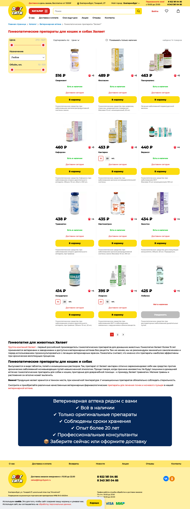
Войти (155, 11)
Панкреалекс (147, 80)
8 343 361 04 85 (174, 4)
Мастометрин (105, 224)
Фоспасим (103, 80)
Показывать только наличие (123, 40)
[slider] (11, 45)
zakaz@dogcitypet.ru (41, 480)
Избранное (166, 11)
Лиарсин (102, 296)
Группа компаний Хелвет (22, 347)
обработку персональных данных (55, 504)
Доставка (33, 3)
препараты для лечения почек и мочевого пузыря (135, 385)
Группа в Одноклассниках (172, 478)
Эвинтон (145, 224)
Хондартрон (61, 296)
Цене (74, 40)
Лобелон (145, 296)
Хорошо (94, 503)
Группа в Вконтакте (166, 478)
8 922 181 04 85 (175, 2)
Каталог (37, 11)
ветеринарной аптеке (20, 388)
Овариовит (60, 80)
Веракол (145, 152)
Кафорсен (60, 152)
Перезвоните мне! (155, 2)
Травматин (60, 224)
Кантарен (103, 152)
